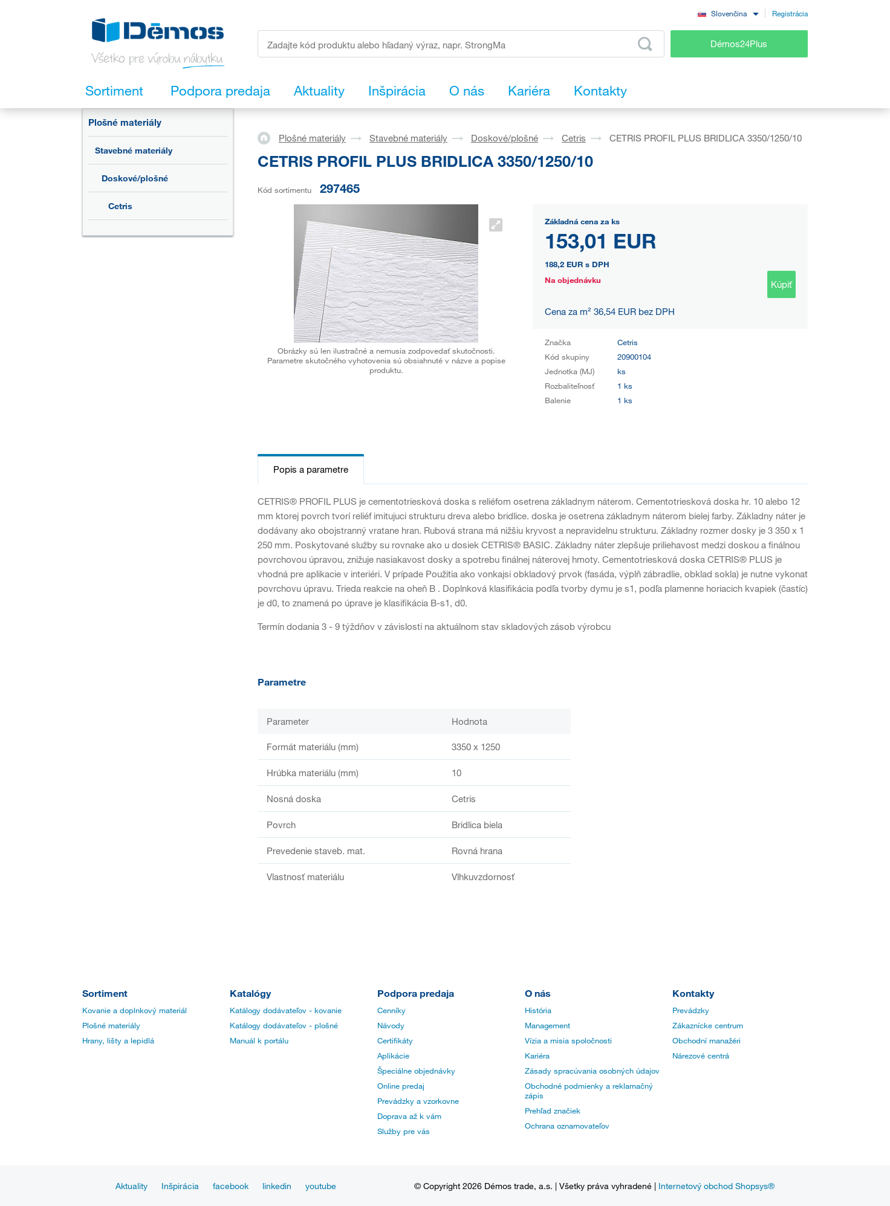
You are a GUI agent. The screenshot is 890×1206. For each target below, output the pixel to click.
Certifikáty (395, 1040)
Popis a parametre (310, 469)
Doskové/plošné (135, 178)
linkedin (276, 1186)
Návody (390, 1025)
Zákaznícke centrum (707, 1025)
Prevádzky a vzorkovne (418, 1101)
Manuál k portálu (259, 1040)
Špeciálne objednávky (416, 1070)
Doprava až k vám (409, 1116)
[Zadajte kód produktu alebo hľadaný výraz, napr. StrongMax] (461, 44)
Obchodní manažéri (706, 1040)
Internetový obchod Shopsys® (716, 1186)
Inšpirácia (180, 1186)
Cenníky (391, 1010)
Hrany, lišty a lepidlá (118, 1040)
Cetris (120, 206)
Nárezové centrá (700, 1055)
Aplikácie (393, 1055)
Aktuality (131, 1186)
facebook (230, 1186)
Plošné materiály (124, 122)
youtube (320, 1186)
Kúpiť (781, 284)
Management (547, 1025)
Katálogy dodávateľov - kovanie (286, 1010)
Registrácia (790, 13)
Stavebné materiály (133, 150)
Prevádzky (690, 1010)
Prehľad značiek (552, 1110)
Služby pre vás (403, 1131)
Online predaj (400, 1086)
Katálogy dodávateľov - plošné (284, 1025)
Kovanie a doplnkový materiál (134, 1010)
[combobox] (728, 13)
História (538, 1010)
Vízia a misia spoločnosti (568, 1040)
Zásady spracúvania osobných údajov (592, 1070)
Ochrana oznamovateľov (567, 1125)
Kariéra (537, 1055)
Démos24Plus (738, 43)
